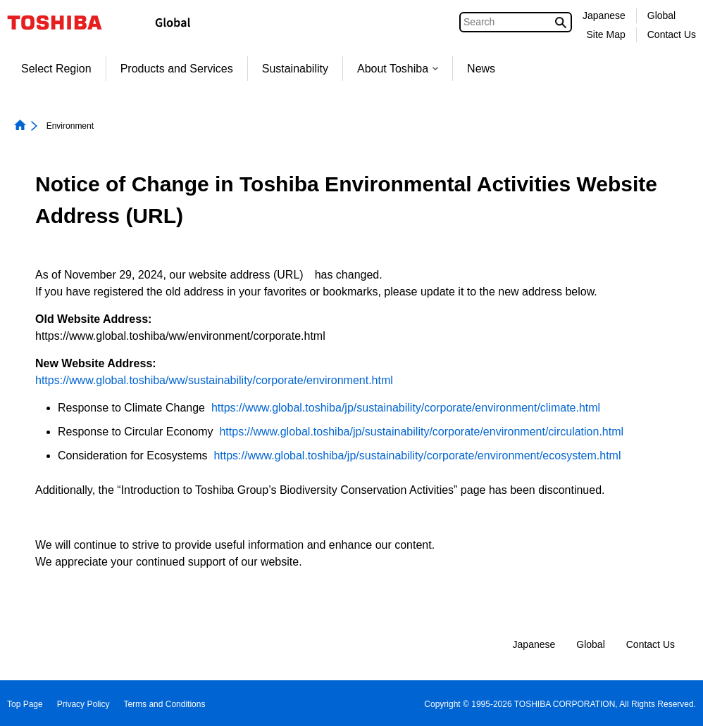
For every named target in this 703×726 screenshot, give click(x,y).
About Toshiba (397, 69)
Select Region (56, 69)
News (481, 69)
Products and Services (176, 69)
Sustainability (295, 69)
